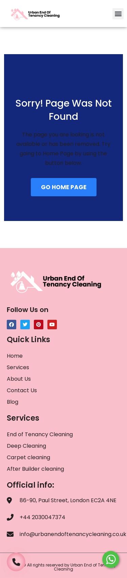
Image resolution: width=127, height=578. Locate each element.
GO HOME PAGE (63, 187)
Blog (12, 402)
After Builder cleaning (36, 469)
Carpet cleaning (28, 457)
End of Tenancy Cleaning (40, 434)
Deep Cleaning (26, 446)
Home (15, 356)
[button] (118, 13)
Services (18, 367)
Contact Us (22, 390)
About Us (19, 379)
